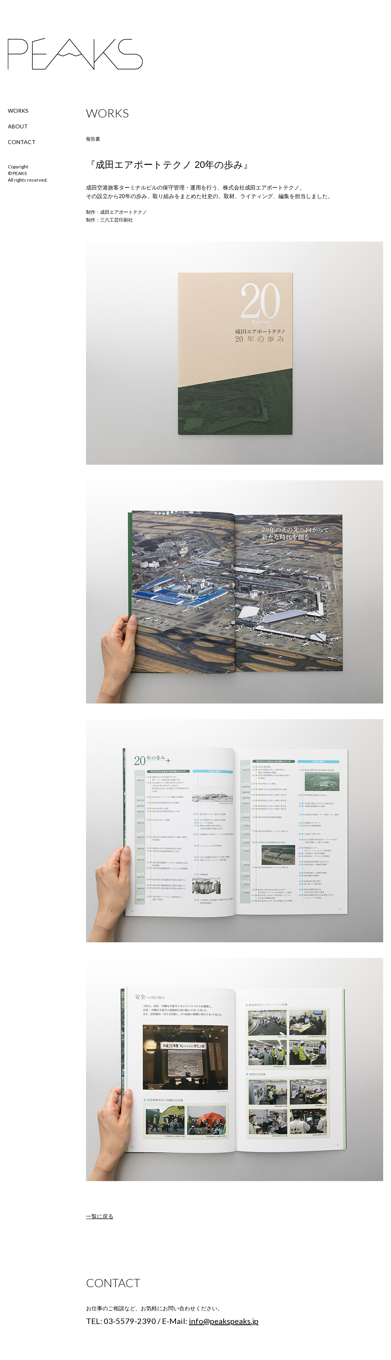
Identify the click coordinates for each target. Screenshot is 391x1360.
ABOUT (18, 126)
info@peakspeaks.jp (223, 1321)
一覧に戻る (99, 1216)
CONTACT (22, 142)
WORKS (18, 110)
